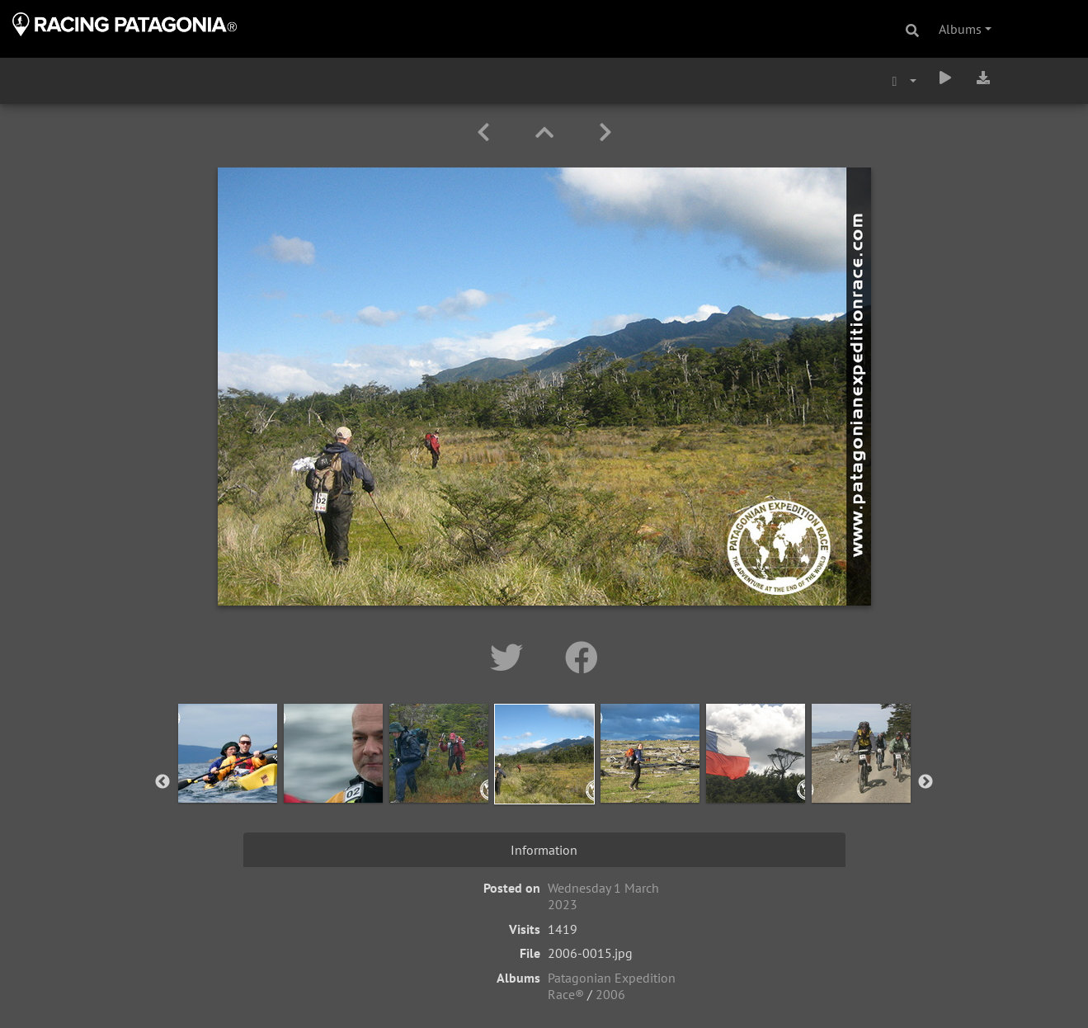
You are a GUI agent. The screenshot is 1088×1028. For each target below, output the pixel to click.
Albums (960, 29)
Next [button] (925, 782)
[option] (227, 779)
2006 (610, 994)
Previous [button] (162, 782)
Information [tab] (544, 850)
